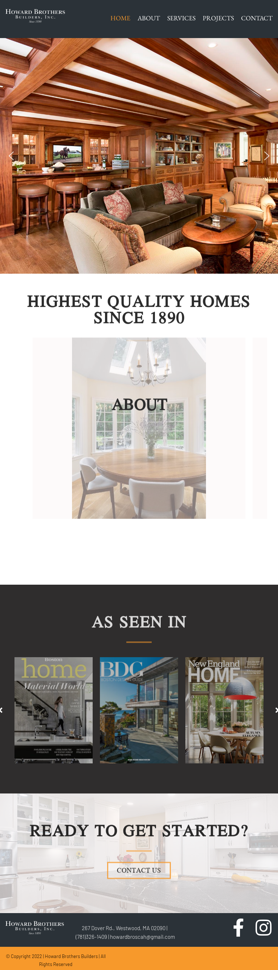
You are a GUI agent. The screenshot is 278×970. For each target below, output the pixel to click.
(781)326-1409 (91, 936)
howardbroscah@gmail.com (142, 936)
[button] (11, 156)
